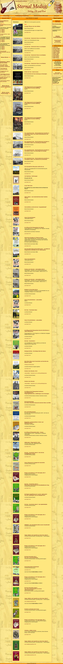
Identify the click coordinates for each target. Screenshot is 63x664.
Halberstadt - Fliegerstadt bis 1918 (32, 442)
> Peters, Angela (56, 53)
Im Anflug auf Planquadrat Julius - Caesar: (34, 432)
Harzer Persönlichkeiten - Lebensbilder (33, 299)
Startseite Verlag (5, 18)
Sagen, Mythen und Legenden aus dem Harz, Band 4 (36, 535)
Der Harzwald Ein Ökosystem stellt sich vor (34, 166)
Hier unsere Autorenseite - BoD (57, 73)
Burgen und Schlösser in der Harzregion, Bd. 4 (35, 514)
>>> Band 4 (2, 32)
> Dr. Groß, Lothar (56, 49)
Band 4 (3, 49)
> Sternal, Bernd (56, 56)
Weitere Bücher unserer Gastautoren (6, 87)
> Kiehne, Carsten (56, 52)
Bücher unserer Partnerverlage (5, 93)
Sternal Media (6, 15)
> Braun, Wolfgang (56, 48)
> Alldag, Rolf (55, 47)
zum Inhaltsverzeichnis (30, 601)
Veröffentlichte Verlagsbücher (22, 15)
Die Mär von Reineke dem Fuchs (32, 609)
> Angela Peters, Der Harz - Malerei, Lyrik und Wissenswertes (5, 77)
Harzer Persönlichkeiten (30, 217)
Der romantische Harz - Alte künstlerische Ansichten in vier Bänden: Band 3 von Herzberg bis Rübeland (37, 142)
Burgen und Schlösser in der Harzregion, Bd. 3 (35, 545)
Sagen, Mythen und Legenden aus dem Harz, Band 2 (36, 641)
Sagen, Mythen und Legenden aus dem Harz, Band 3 (36, 598)
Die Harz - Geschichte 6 (30, 340)
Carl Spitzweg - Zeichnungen (31, 176)
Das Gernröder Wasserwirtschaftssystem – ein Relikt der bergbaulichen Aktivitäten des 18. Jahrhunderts (37, 249)
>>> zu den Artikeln (57, 67)
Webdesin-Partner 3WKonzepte (41, 15)
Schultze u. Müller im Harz (30, 630)
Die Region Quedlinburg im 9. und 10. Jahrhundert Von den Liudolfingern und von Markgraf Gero (36, 495)
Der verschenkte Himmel (30, 411)
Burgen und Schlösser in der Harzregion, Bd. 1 (35, 619)
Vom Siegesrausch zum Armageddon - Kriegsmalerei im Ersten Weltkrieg (33, 87)
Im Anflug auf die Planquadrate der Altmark (34, 227)
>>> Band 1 (2, 29)
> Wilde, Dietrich (56, 57)
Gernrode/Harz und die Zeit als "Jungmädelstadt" (36, 207)
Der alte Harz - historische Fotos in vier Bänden (35, 38)
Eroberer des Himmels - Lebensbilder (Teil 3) (34, 279)
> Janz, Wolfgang (56, 51)
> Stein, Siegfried (56, 55)
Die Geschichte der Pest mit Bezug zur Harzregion (36, 73)
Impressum (56, 15)
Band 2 (3, 47)
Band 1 (3, 46)
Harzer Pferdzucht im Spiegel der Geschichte (35, 462)
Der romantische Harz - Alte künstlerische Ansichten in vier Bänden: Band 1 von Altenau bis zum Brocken (37, 159)
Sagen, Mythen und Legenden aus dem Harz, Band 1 (36, 651)
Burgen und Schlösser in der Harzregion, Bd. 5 (35, 472)
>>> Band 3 (2, 31)
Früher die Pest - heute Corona (31, 71)
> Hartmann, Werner (56, 50)
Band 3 (3, 48)
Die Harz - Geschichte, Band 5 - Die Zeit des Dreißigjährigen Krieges (34, 453)
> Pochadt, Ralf (55, 54)
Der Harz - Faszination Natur (31, 309)
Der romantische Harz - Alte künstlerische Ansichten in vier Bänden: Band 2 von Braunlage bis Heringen (37, 150)
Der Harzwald (3, 51)
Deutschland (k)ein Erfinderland (32, 566)
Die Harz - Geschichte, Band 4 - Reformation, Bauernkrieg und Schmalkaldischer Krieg (37, 484)
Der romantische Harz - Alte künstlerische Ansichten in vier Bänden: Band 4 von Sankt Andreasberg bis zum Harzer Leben (37, 134)
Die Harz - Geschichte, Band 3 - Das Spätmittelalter (36, 504)
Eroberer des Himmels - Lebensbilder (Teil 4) (34, 269)
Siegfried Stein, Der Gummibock (4, 72)
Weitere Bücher (5, 57)
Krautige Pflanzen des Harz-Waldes (32, 26)
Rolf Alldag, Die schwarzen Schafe (3, 69)
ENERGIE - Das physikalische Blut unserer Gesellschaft (37, 524)
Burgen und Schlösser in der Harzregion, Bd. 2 (35, 576)
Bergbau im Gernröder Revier (31, 289)
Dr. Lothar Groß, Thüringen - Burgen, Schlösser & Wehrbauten (5, 65)
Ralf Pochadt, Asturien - (5, 80)
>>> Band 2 (2, 30)
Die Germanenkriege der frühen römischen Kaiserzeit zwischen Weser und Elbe (38, 402)
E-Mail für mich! (56, 83)
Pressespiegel (58, 60)
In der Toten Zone (28, 185)
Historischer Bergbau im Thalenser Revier (34, 237)
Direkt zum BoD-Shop (57, 21)
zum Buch (28, 32)
